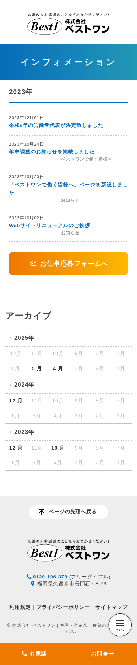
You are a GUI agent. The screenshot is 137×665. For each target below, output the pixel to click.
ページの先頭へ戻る (73, 511)
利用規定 (20, 607)
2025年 (24, 338)
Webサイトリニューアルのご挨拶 (49, 225)
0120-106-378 (50, 577)
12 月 (16, 401)
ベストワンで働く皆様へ (86, 159)
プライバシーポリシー (63, 607)
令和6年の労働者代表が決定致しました (56, 125)
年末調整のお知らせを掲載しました (52, 152)
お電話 (34, 654)
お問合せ (102, 654)
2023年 (24, 432)
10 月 (58, 448)
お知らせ (70, 200)
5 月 (37, 368)
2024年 (24, 385)
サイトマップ (111, 607)
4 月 (58, 368)
